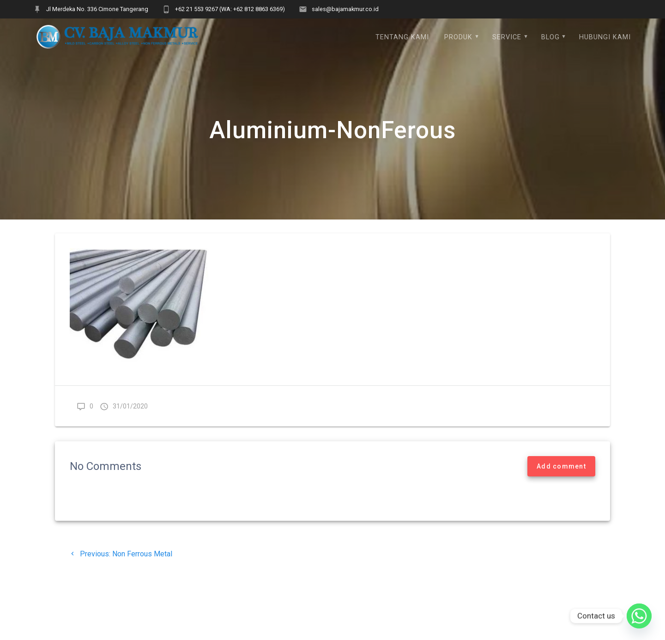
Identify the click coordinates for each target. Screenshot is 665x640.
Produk (458, 37)
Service (506, 37)
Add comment (561, 471)
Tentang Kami (402, 37)
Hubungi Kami (605, 37)
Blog (550, 37)
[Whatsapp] (639, 615)
